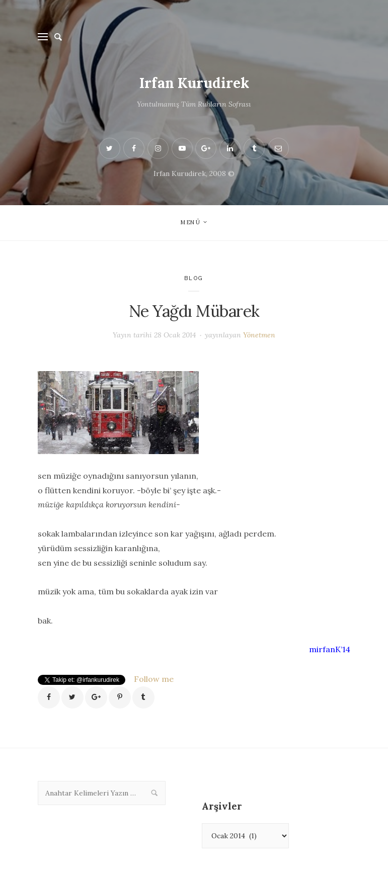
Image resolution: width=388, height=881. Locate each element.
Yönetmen (259, 334)
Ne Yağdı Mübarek (194, 311)
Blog (194, 278)
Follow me (154, 679)
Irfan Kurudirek (194, 83)
